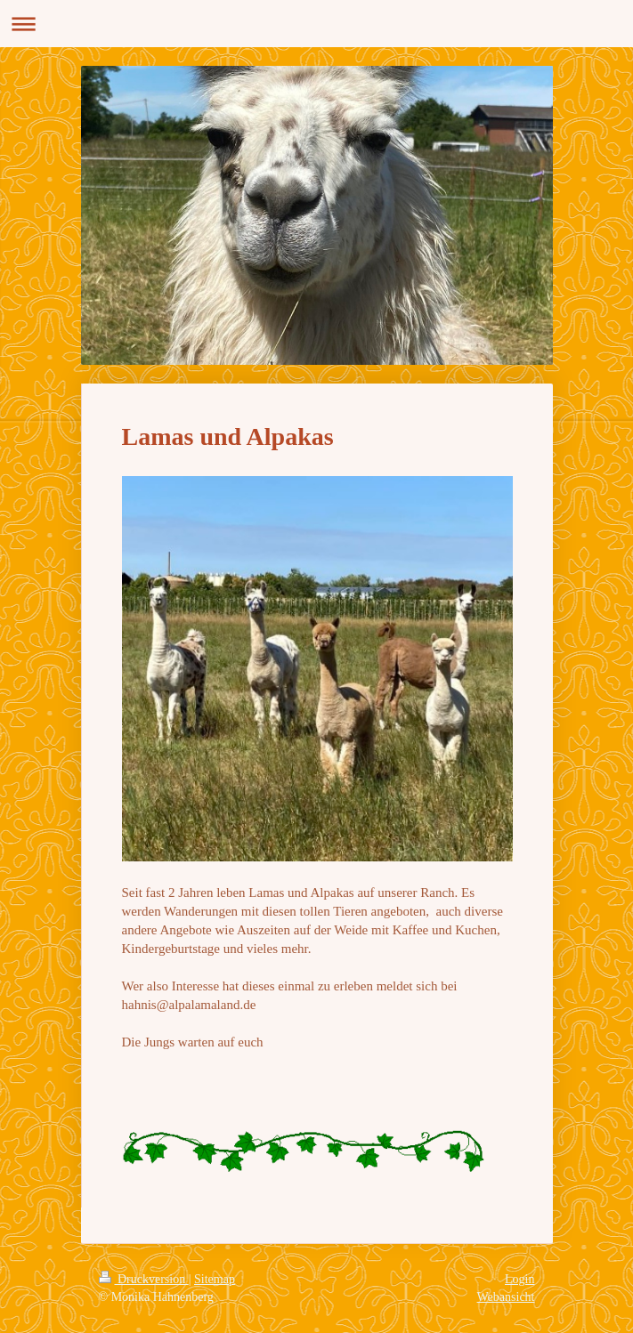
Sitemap (214, 1279)
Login (519, 1279)
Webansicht (506, 1297)
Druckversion (144, 1279)
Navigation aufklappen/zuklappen (316, 23)
